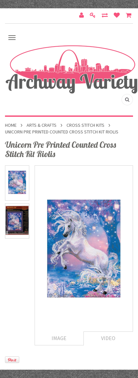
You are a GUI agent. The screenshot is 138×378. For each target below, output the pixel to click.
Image (59, 338)
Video (108, 338)
